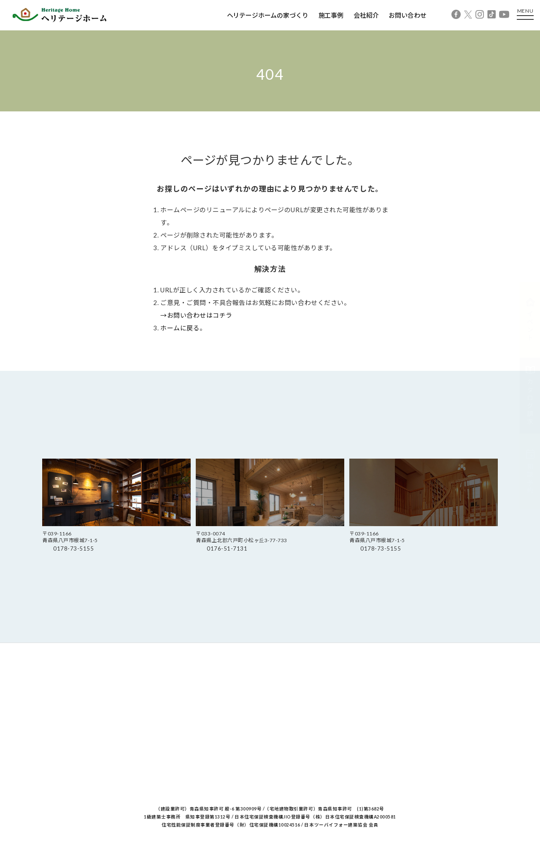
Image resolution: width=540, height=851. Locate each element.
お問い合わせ (407, 15)
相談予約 (530, 471)
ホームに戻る (180, 328)
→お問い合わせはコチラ (196, 315)
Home (50, 119)
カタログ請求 (530, 395)
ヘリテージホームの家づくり (267, 15)
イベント (530, 319)
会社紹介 (366, 15)
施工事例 (331, 15)
